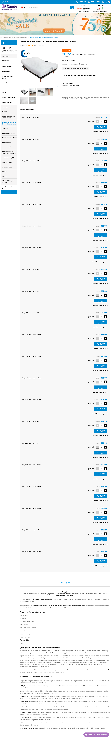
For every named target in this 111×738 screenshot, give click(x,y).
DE (5, 187)
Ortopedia (9, 176)
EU (2, 188)
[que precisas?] (51, 7)
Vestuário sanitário (9, 167)
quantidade (91, 121)
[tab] (4, 50)
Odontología (9, 128)
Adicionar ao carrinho (101, 127)
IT (14, 187)
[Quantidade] (101, 121)
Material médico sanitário (9, 133)
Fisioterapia (9, 107)
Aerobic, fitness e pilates (9, 158)
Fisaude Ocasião (9, 66)
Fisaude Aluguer (9, 102)
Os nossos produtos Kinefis (9, 77)
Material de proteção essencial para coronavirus (9, 152)
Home (1, 37)
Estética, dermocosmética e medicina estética (9, 117)
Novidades (9, 82)
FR (11, 187)
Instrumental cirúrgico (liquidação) (9, 182)
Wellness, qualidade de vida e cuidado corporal (16, 37)
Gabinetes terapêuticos (9, 147)
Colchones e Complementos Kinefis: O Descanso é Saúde (43, 37)
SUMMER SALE (9, 71)
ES (8, 187)
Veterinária (9, 171)
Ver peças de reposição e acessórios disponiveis (75, 64)
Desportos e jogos (9, 162)
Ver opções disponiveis (68, 60)
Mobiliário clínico (9, 142)
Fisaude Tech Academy (9, 97)
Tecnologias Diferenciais (9, 61)
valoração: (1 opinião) (32, 45)
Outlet (9, 92)
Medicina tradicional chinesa (9, 138)
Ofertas (9, 87)
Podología (9, 111)
